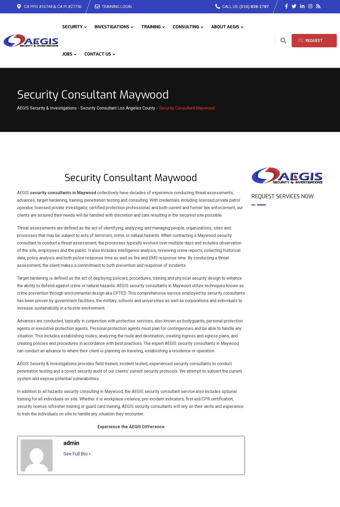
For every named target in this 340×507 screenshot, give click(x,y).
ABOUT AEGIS (225, 27)
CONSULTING (186, 27)
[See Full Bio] (90, 454)
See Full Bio (75, 454)
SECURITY (72, 27)
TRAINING (151, 27)
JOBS (67, 54)
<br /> (287, 233)
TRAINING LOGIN (117, 6)
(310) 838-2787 (254, 6)
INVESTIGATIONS (112, 27)
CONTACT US (97, 54)
